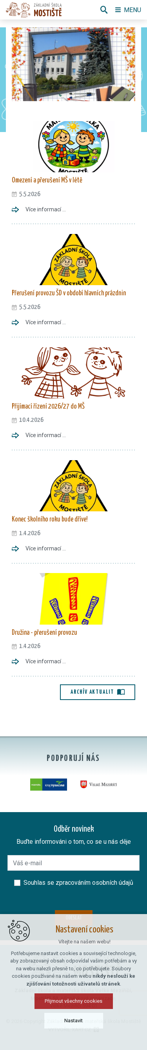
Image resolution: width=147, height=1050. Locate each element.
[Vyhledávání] (103, 10)
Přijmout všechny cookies (73, 1001)
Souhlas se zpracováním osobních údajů (78, 882)
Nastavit (73, 1020)
